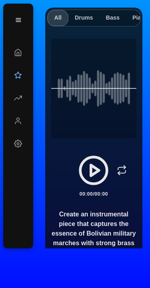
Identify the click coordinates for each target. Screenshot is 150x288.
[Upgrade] (18, 75)
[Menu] (18, 20)
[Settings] (18, 143)
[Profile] (18, 120)
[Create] (18, 52)
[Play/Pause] (94, 170)
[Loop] (122, 170)
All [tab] (58, 17)
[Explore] (18, 98)
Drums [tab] (84, 17)
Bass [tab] (112, 17)
